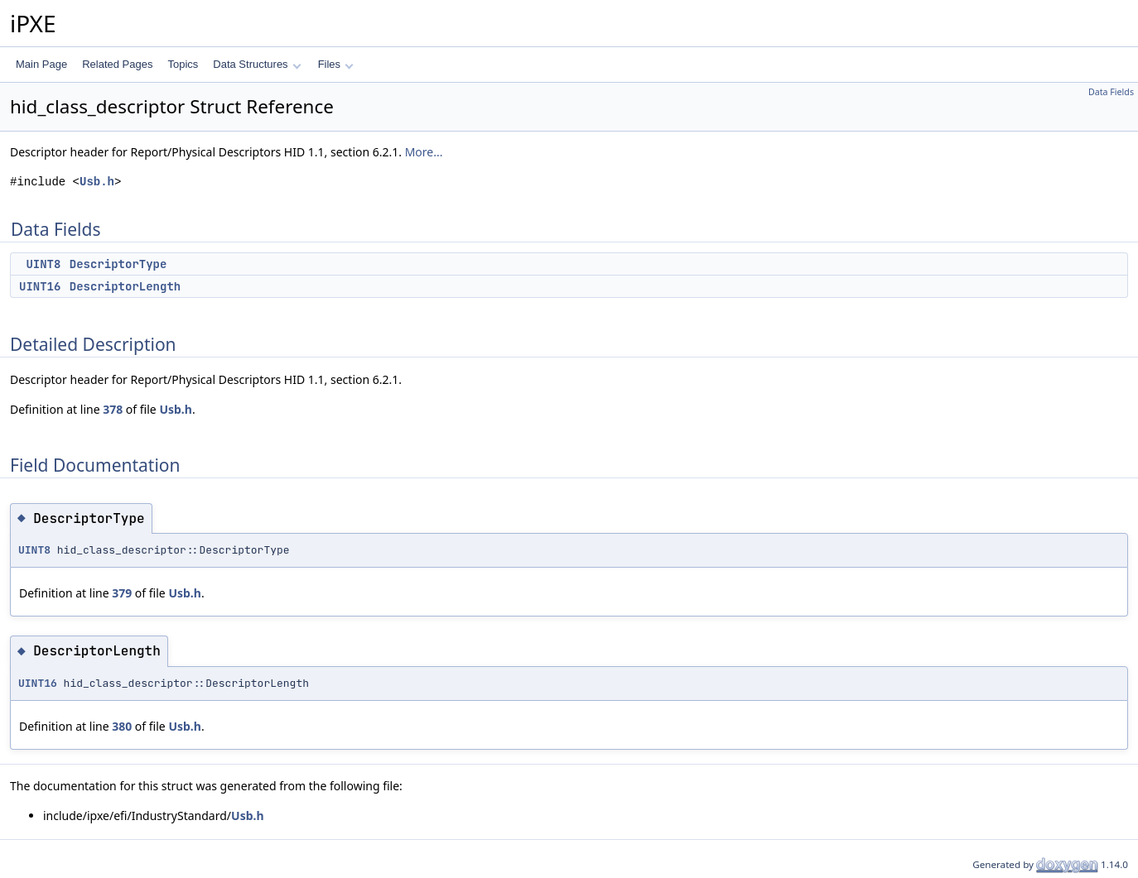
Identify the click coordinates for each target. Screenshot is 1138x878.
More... (424, 152)
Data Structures (257, 64)
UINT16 (39, 286)
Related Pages (117, 64)
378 (113, 409)
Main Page (41, 64)
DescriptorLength (125, 286)
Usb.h (97, 182)
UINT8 (43, 264)
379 (122, 593)
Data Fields (1111, 92)
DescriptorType (118, 264)
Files (336, 64)
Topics (182, 64)
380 (122, 726)
